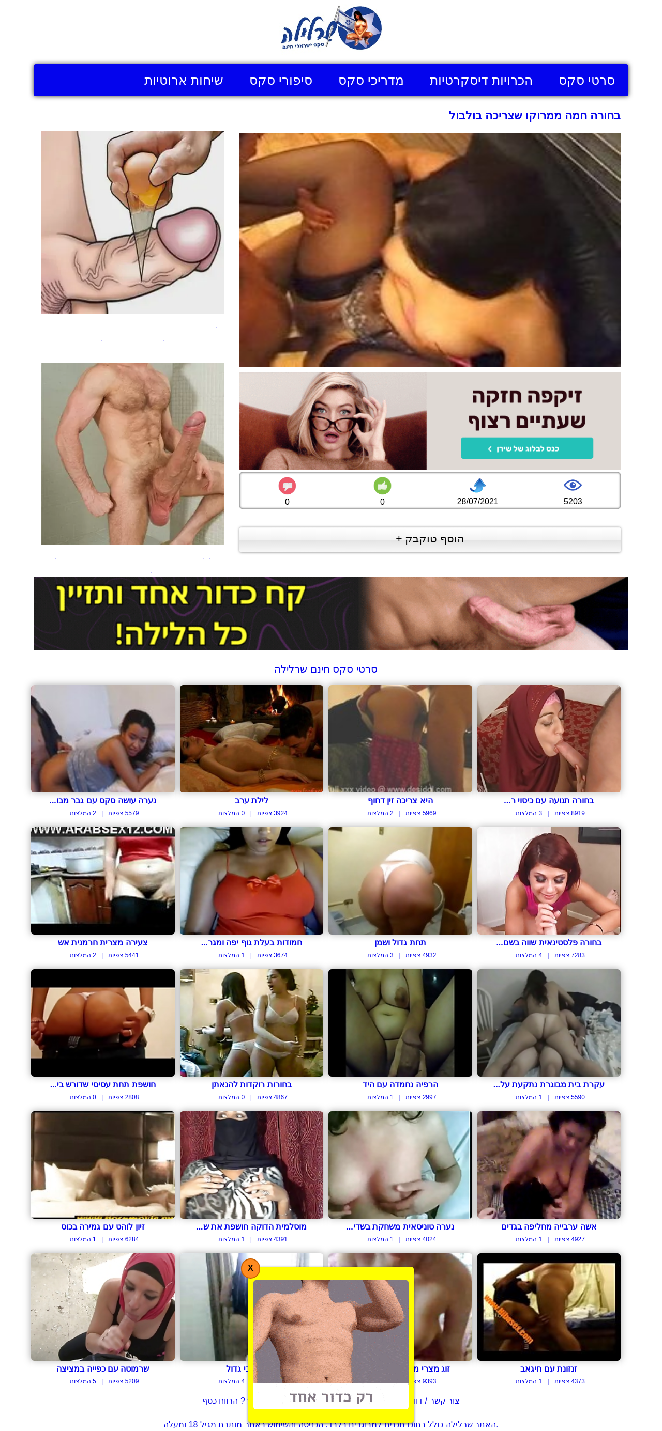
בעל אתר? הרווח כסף (240, 1400)
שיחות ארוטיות (183, 80)
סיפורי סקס (280, 80)
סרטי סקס (587, 80)
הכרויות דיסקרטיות (481, 80)
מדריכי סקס (371, 80)
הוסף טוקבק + (430, 539)
